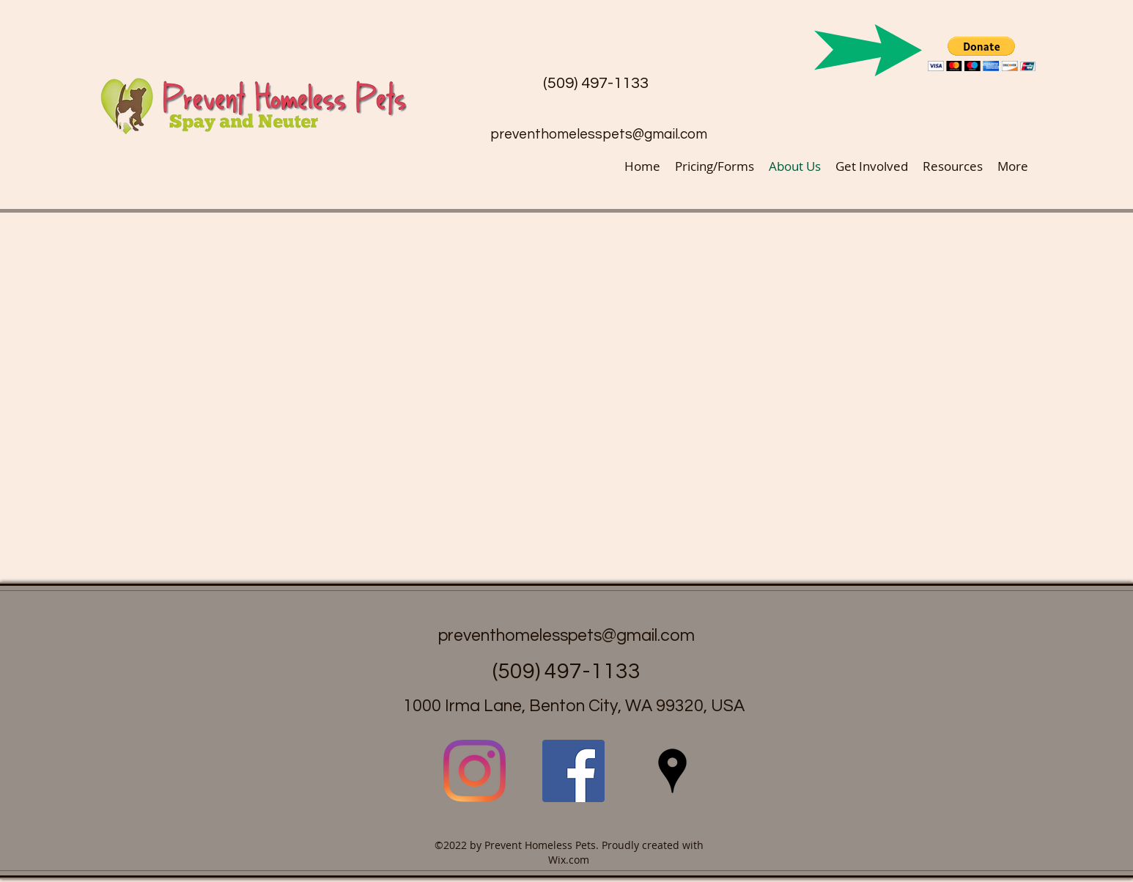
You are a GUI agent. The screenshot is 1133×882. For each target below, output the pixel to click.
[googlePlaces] (672, 771)
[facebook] (573, 771)
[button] (982, 54)
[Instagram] (474, 771)
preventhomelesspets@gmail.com (598, 134)
